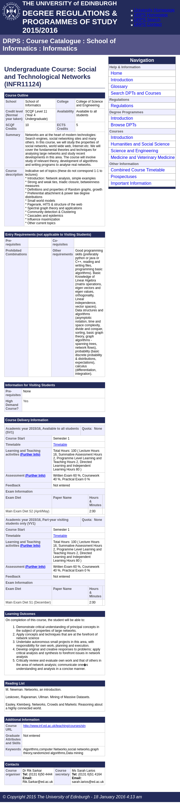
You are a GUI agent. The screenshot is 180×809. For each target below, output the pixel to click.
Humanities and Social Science (140, 144)
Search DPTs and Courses (136, 93)
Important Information (131, 183)
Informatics (60, 48)
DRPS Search (147, 19)
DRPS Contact (148, 24)
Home (116, 73)
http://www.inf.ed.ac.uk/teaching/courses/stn (54, 726)
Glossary (119, 86)
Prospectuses (124, 176)
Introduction (122, 80)
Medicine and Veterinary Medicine (143, 157)
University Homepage (154, 10)
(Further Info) (30, 454)
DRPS (12, 41)
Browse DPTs (123, 125)
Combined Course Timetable (138, 170)
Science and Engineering (134, 150)
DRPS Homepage (151, 15)
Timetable (60, 444)
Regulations (122, 105)
